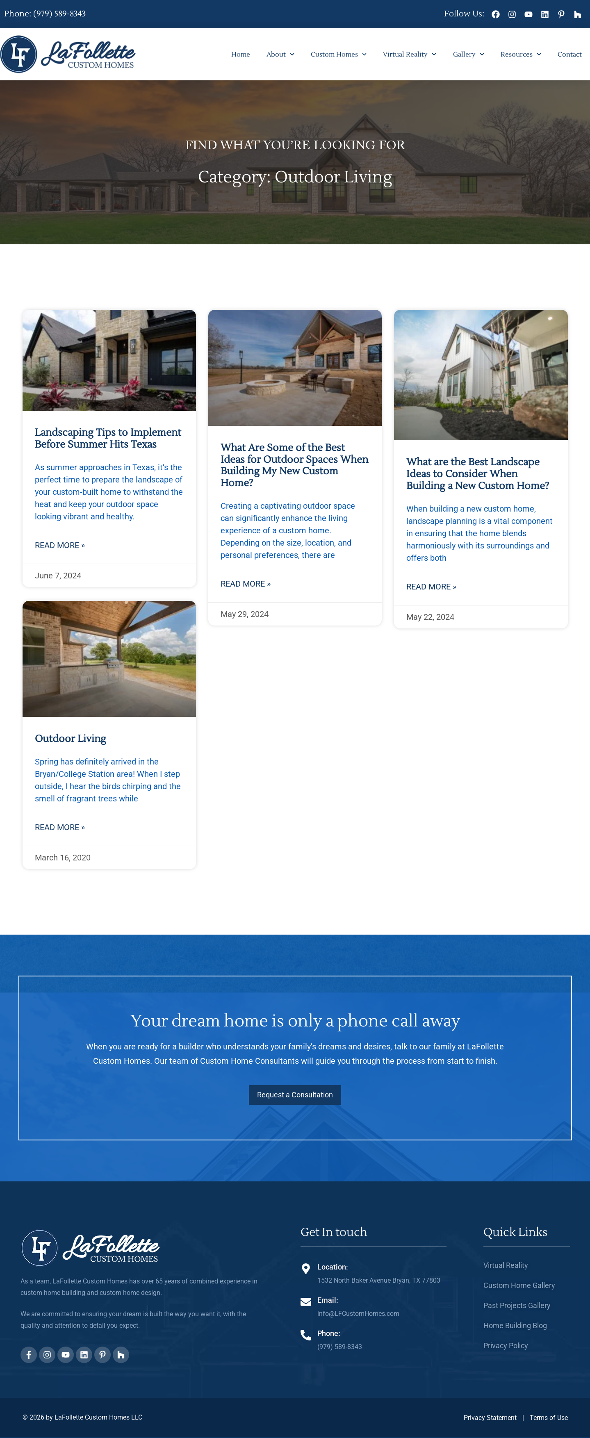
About (280, 54)
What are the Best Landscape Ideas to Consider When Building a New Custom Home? (477, 474)
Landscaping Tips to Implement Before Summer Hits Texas (108, 438)
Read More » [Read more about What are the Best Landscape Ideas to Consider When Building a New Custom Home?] (431, 587)
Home (240, 54)
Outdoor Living (70, 739)
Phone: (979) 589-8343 (45, 14)
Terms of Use (549, 1418)
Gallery (468, 54)
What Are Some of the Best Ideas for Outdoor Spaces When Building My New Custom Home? (294, 465)
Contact (570, 54)
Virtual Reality (409, 54)
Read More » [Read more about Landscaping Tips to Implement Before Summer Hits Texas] (60, 545)
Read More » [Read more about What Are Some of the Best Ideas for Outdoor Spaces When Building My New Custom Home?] (246, 584)
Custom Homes (339, 54)
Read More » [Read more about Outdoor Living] (60, 827)
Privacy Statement (490, 1418)
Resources (521, 54)
